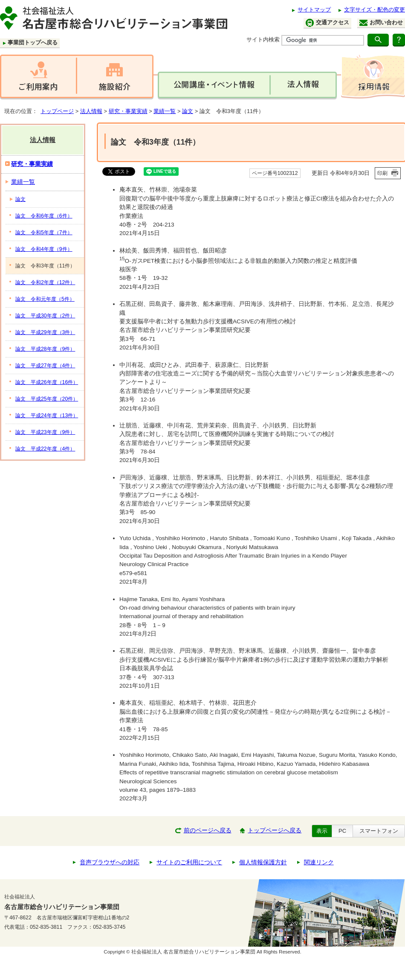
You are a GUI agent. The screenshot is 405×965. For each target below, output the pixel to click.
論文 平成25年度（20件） (46, 399)
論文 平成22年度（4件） (45, 449)
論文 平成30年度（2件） (45, 316)
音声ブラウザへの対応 (109, 862)
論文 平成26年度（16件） (46, 382)
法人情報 (91, 111)
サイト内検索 (263, 39)
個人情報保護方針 (263, 862)
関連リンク (319, 862)
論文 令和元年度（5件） (45, 299)
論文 (187, 111)
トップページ (57, 111)
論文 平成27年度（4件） (45, 366)
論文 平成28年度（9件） (45, 349)
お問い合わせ (381, 22)
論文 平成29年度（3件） (45, 332)
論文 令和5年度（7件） (43, 232)
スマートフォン (378, 831)
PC (342, 831)
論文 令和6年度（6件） (43, 216)
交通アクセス (327, 23)
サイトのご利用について (189, 862)
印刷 (382, 173)
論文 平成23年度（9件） (45, 432)
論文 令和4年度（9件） (43, 249)
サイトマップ (314, 9)
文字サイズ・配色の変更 (374, 9)
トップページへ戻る (274, 830)
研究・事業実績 (128, 111)
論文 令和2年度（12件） (45, 282)
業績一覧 (164, 111)
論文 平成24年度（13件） (46, 416)
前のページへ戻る (207, 830)
